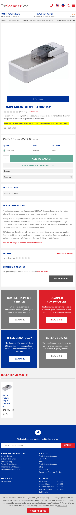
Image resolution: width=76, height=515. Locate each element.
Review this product (65, 253)
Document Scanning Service (50, 472)
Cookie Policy (6, 456)
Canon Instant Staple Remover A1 (6, 400)
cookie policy (62, 506)
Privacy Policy (6, 461)
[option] (19, 15)
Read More (19, 320)
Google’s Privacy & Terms (64, 503)
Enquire (38, 171)
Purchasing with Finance (11, 467)
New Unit (10, 150)
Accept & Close (38, 511)
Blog (41, 467)
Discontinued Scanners (10, 469)
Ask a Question (61, 279)
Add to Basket (42, 158)
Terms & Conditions (9, 464)
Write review (33, 112)
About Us (43, 459)
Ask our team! (42, 272)
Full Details (43, 492)
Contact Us (43, 469)
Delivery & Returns (8, 459)
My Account (6, 481)
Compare (38, 177)
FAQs (41, 461)
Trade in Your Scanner (48, 456)
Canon (15, 193)
